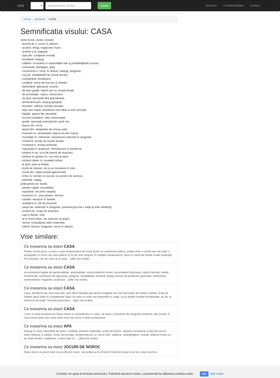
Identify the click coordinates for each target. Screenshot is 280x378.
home (27, 19)
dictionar (39, 19)
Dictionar (211, 5)
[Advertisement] (222, 46)
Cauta (104, 5)
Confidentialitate (233, 5)
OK (204, 374)
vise (20, 5)
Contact (255, 5)
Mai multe (217, 373)
